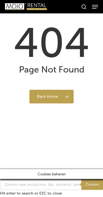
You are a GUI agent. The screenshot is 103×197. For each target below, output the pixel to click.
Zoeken (92, 184)
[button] (95, 7)
